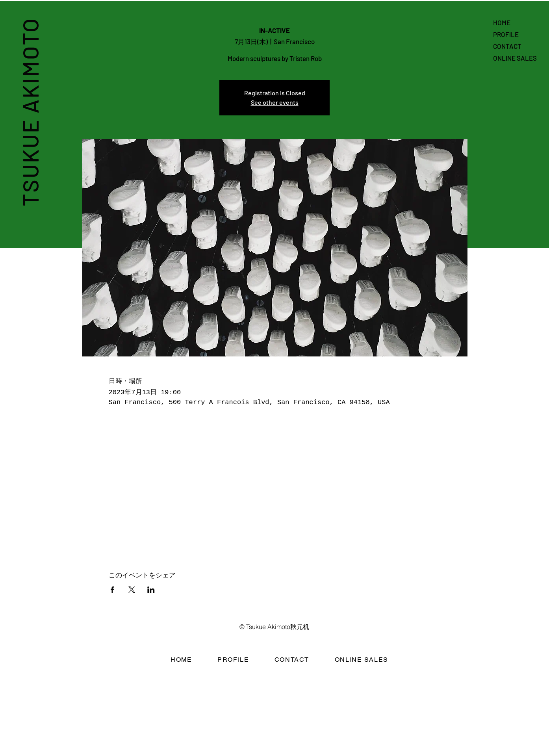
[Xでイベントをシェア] (131, 589)
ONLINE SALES (515, 58)
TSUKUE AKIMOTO (30, 111)
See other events (275, 102)
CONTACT (507, 46)
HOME (501, 22)
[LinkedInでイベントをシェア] (151, 589)
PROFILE (506, 34)
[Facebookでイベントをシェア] (112, 589)
